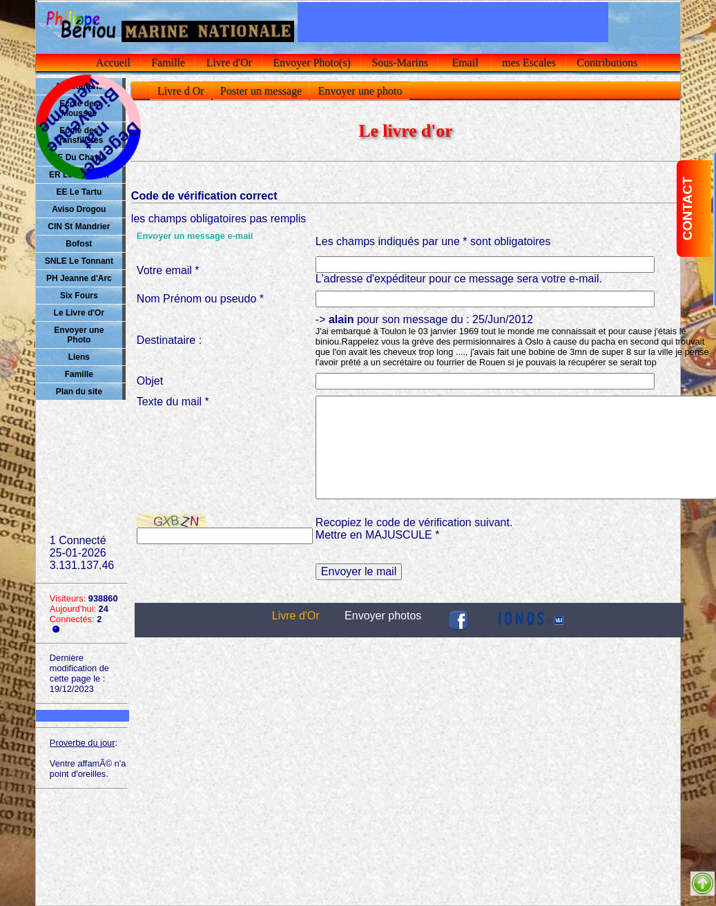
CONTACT (687, 208)
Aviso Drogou (79, 209)
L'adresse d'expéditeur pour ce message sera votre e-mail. (459, 279)
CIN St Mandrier (79, 226)
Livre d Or (180, 91)
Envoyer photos (383, 615)
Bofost (79, 244)
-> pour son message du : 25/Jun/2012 (512, 340)
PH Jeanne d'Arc (79, 278)
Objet (150, 381)
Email (464, 62)
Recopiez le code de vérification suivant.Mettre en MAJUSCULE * (414, 529)
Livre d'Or (228, 62)
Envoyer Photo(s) (311, 62)
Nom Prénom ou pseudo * (200, 299)
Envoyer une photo (360, 91)
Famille (168, 62)
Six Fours (79, 295)
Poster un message (261, 91)
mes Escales (529, 62)
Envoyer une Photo (79, 335)
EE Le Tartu (78, 192)
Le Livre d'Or (79, 313)
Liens (79, 357)
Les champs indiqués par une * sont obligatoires (433, 241)
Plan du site (79, 391)
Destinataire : (169, 340)
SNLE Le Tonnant (79, 261)
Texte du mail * (173, 401)
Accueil (113, 62)
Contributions (607, 62)
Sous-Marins (400, 62)
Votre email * (168, 270)
